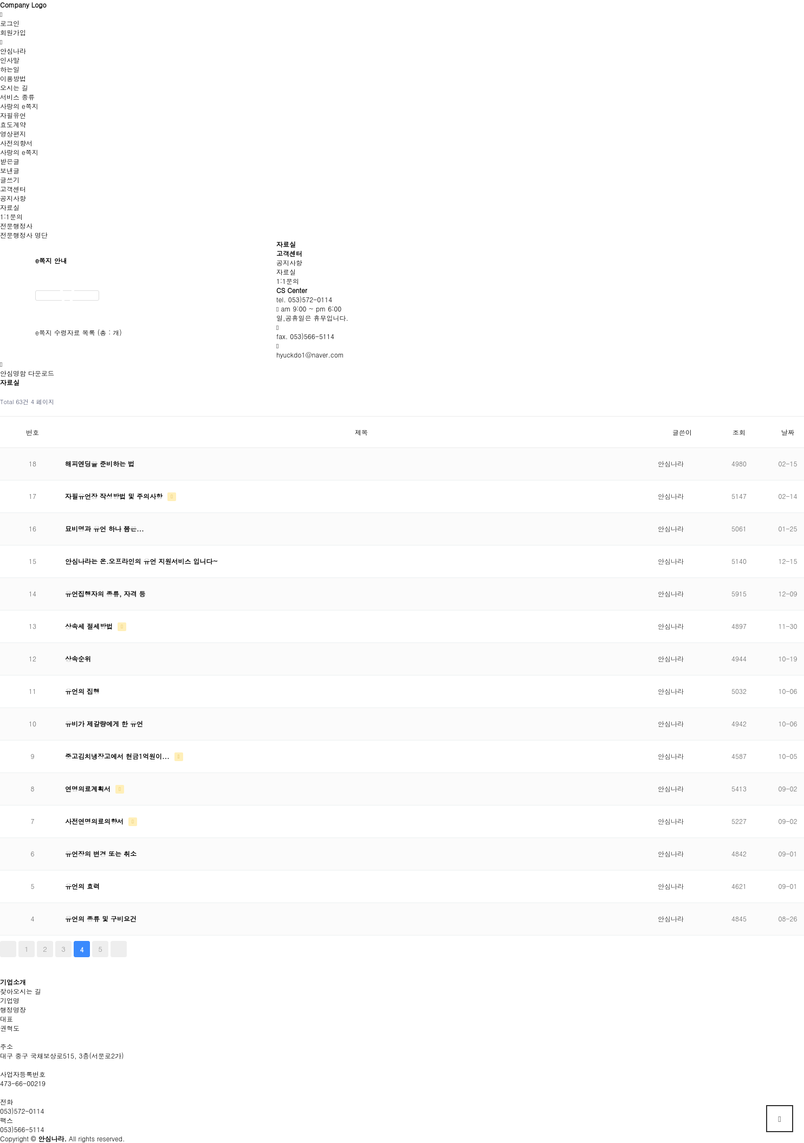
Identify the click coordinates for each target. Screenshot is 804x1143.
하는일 (10, 69)
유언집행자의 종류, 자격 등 (105, 593)
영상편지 (13, 133)
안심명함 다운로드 (27, 373)
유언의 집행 (82, 691)
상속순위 (78, 658)
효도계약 (13, 124)
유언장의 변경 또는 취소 (101, 853)
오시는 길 (14, 87)
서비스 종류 (17, 96)
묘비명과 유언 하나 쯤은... (104, 528)
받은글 (10, 161)
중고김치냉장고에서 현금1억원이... (118, 756)
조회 (738, 432)
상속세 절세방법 (90, 626)
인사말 (10, 59)
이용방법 (13, 78)
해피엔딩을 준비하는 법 (99, 463)
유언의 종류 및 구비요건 (101, 918)
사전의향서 (16, 142)
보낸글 (10, 170)
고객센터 (13, 188)
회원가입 (13, 32)
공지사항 (13, 198)
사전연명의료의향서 (95, 821)
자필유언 (13, 115)
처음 (8, 949)
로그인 (10, 23)
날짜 (787, 432)
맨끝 (119, 949)
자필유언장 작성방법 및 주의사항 (115, 496)
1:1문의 (11, 216)
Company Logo (23, 4)
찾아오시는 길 (20, 991)
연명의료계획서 (89, 788)
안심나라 (13, 50)
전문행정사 (16, 225)
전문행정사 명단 (24, 234)
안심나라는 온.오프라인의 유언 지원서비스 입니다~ (141, 561)
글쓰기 (10, 179)
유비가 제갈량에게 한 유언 (104, 723)
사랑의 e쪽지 (19, 106)
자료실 (10, 207)
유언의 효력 (82, 886)
